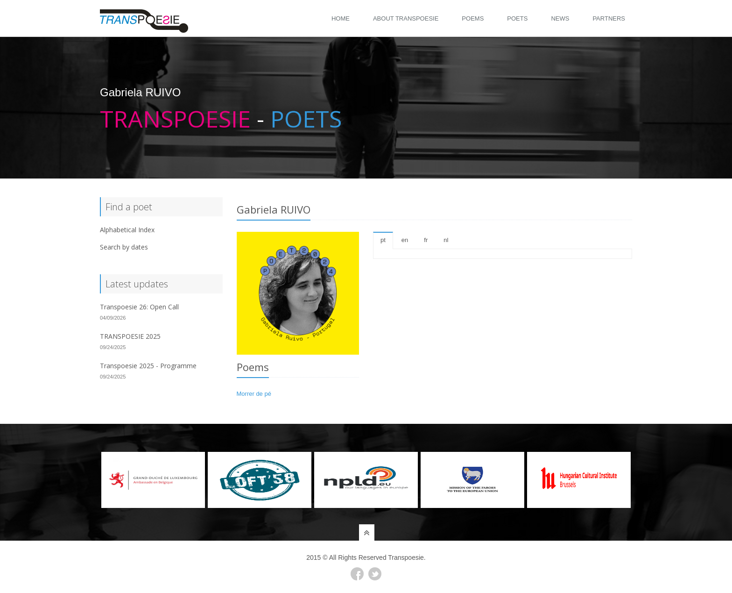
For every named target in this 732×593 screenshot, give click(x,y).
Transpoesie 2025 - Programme (148, 365)
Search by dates (124, 247)
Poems (473, 18)
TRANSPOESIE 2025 (130, 336)
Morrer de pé (254, 393)
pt (383, 239)
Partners (608, 18)
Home (340, 18)
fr (426, 239)
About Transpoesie (405, 18)
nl (445, 239)
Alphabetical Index (127, 229)
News (560, 18)
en (404, 239)
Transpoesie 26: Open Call (139, 306)
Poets (517, 18)
